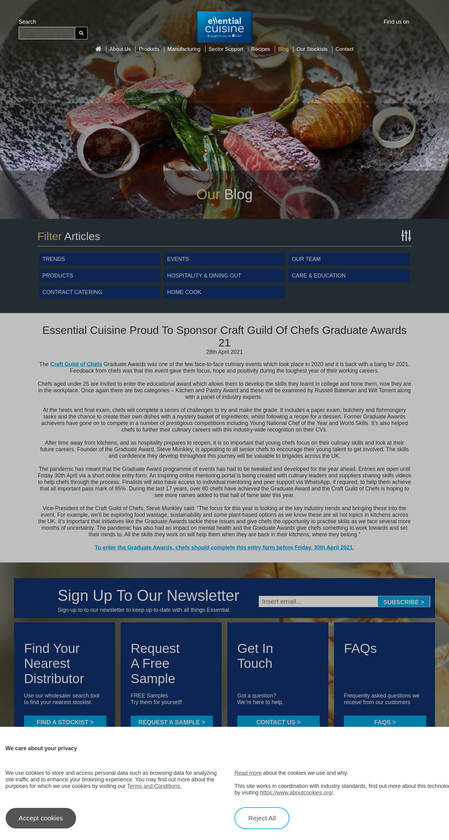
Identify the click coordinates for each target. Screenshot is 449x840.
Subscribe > (404, 602)
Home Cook (184, 292)
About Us (120, 49)
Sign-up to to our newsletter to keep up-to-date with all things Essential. (144, 610)
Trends (53, 259)
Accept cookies (41, 818)
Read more (248, 773)
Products (149, 49)
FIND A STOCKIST (65, 722)
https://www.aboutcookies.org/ (296, 792)
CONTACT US (278, 722)
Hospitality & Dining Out (204, 276)
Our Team (306, 259)
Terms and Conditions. (154, 786)
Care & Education (319, 276)
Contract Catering (72, 292)
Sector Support (226, 49)
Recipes (260, 49)
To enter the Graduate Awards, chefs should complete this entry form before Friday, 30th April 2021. (224, 547)
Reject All (262, 818)
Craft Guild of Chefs (76, 364)
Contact (345, 49)
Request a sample (171, 722)
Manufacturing (183, 49)
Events (178, 259)
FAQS (385, 722)
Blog (283, 49)
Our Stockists (312, 49)
